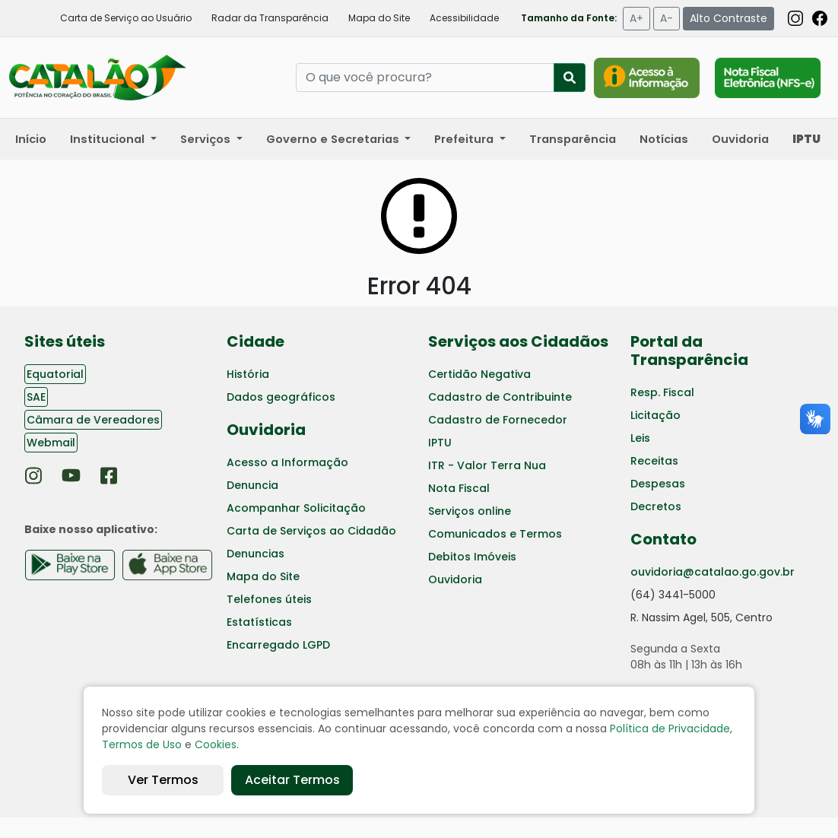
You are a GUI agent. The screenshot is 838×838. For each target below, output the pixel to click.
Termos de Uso (142, 744)
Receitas (654, 460)
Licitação (655, 415)
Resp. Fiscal (662, 392)
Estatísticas (259, 622)
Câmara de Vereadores (93, 419)
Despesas (657, 483)
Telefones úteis (269, 599)
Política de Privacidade (670, 728)
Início (30, 139)
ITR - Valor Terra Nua (487, 465)
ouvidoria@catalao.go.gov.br (712, 571)
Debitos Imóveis (472, 556)
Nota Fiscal (459, 488)
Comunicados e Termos (495, 533)
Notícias (664, 139)
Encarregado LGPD (278, 644)
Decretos (655, 506)
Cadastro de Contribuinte (500, 397)
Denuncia (252, 485)
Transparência (572, 139)
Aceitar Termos (292, 780)
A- (666, 18)
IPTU (440, 442)
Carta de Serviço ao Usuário (126, 17)
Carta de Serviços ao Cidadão (311, 530)
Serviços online (469, 511)
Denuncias (255, 553)
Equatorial (55, 374)
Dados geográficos (281, 397)
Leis (640, 438)
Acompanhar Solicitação (296, 508)
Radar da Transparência (270, 17)
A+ (636, 18)
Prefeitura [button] (465, 139)
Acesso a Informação (287, 462)
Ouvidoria (740, 139)
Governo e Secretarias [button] (334, 139)
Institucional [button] (109, 139)
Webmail (51, 442)
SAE (36, 397)
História (248, 374)
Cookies (215, 744)
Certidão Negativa (479, 374)
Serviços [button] (206, 139)
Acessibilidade (464, 17)
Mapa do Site (379, 17)
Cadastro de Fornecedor (497, 419)
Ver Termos (163, 780)
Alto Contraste (728, 18)
